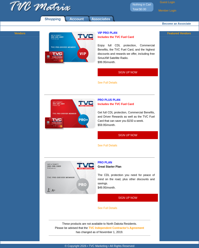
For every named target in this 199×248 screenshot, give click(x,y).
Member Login (167, 10)
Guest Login (167, 2)
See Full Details (107, 82)
